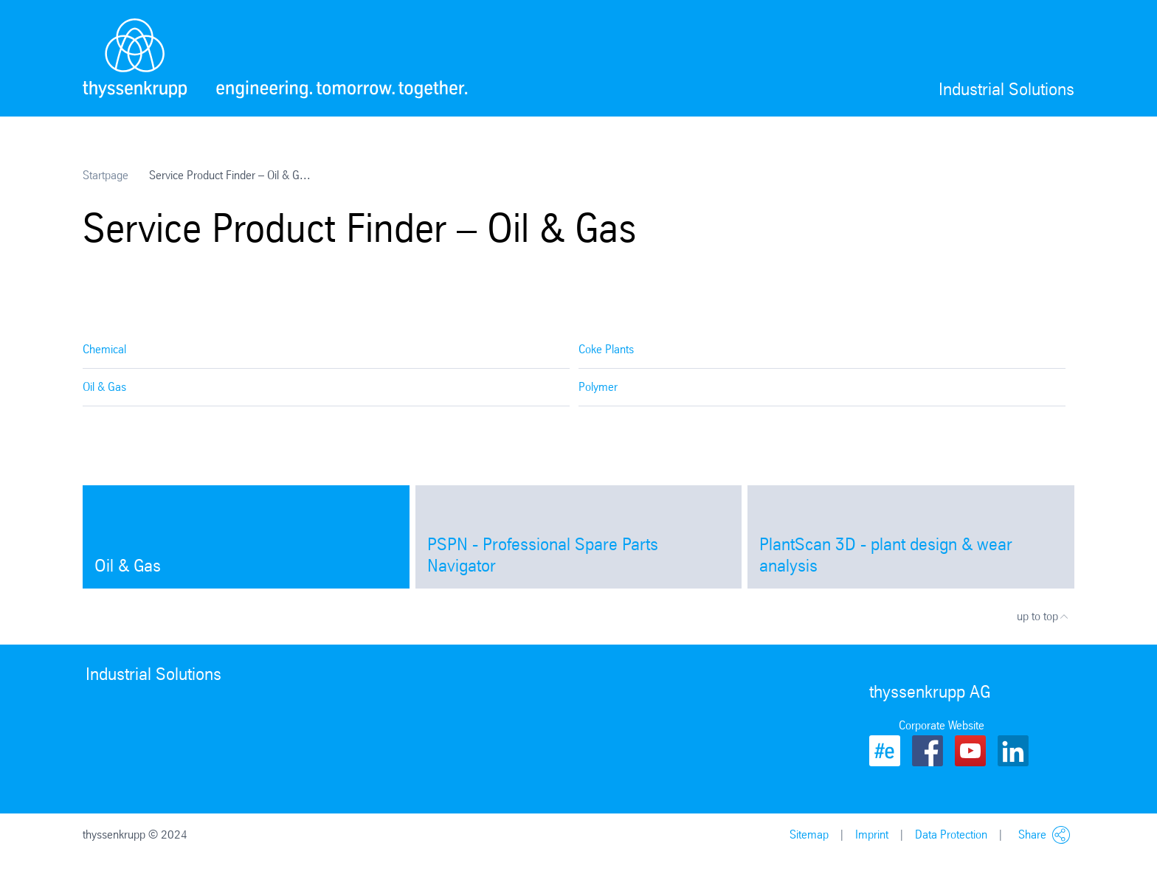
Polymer (598, 387)
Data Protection (951, 834)
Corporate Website (941, 725)
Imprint (871, 834)
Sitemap (809, 834)
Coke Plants (606, 349)
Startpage (105, 175)
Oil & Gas (104, 387)
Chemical (104, 349)
